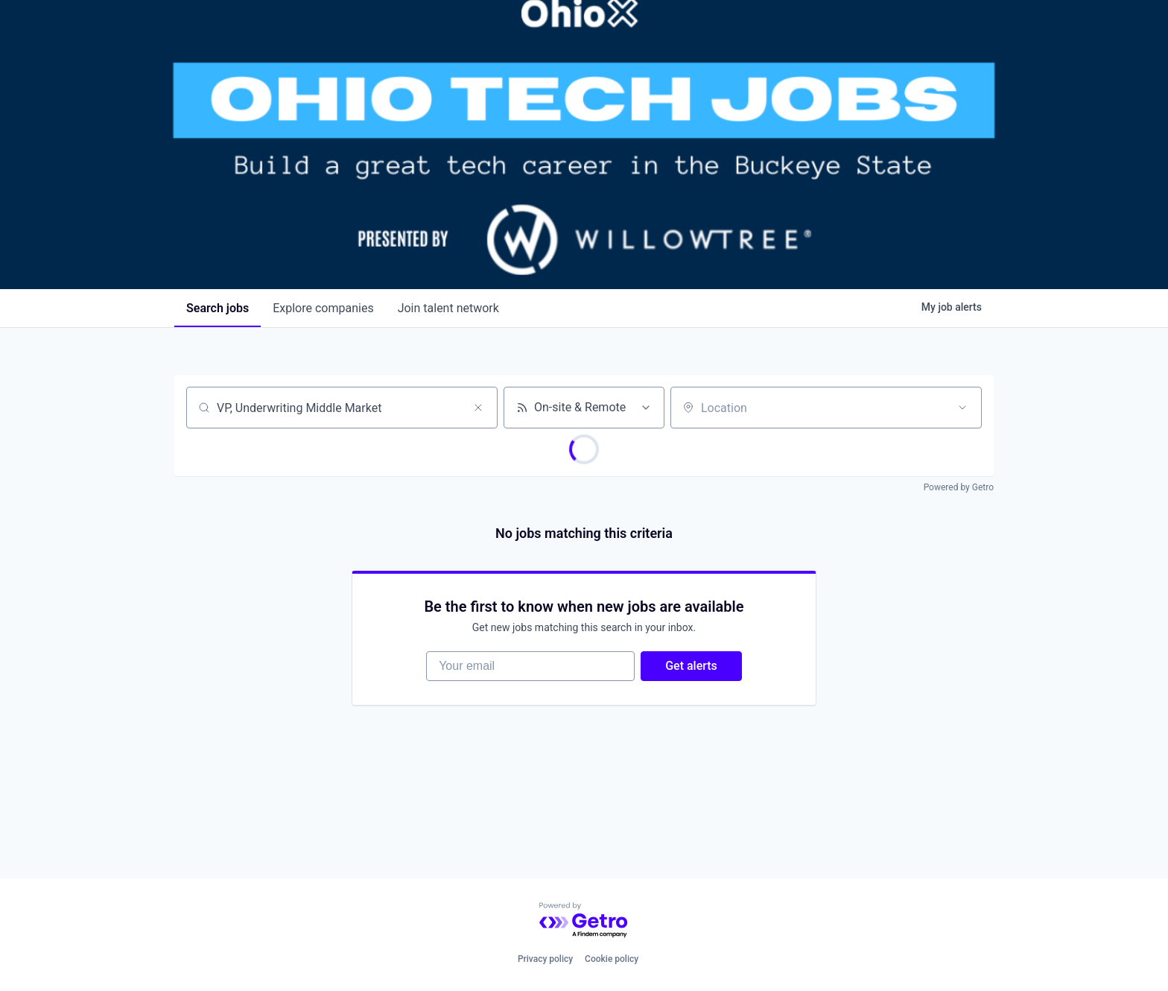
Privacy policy (545, 959)
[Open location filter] (962, 407)
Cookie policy (611, 959)
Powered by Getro (959, 487)
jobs (217, 308)
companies (323, 308)
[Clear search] (478, 407)
